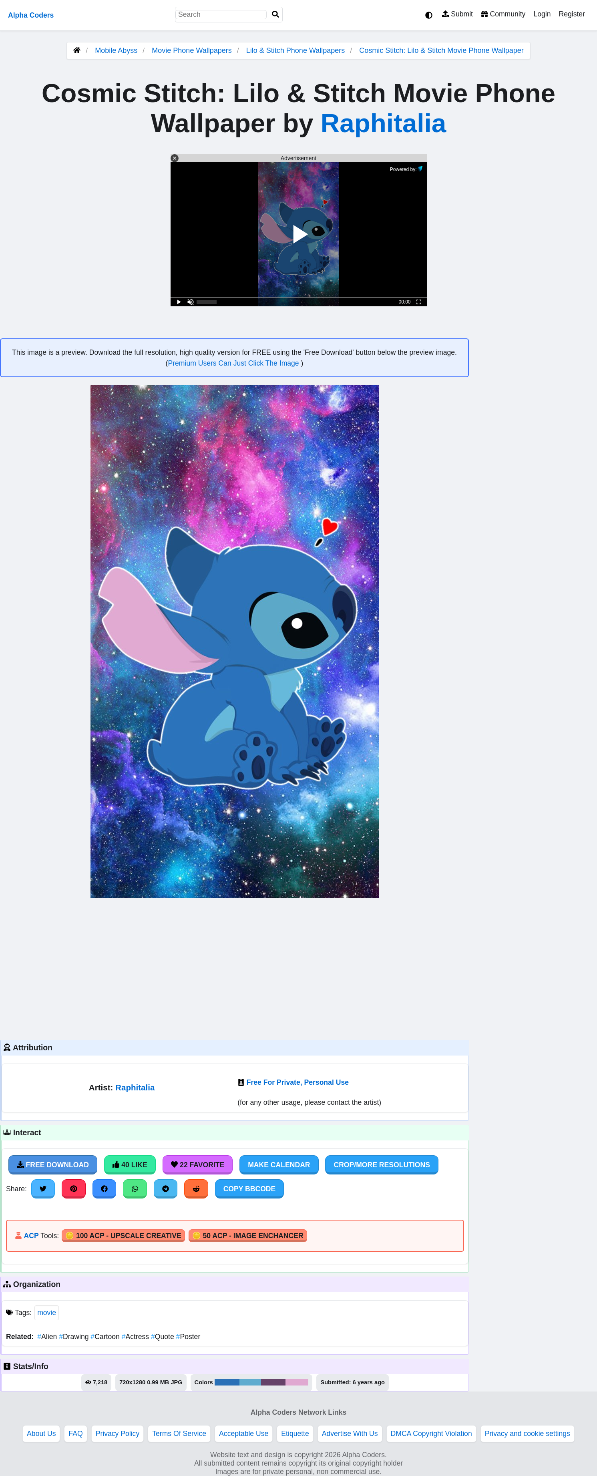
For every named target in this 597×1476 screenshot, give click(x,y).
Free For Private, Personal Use (298, 1082)
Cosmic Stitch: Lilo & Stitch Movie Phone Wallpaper (441, 50)
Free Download (53, 1165)
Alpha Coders (31, 15)
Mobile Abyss (116, 50)
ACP (31, 1236)
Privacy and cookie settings (527, 1434)
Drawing (74, 1337)
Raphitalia (383, 123)
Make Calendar (279, 1165)
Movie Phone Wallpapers (192, 50)
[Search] (275, 14)
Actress (136, 1337)
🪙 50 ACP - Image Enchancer (248, 1236)
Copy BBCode (249, 1189)
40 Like (130, 1165)
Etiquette (295, 1434)
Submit (457, 14)
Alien (48, 1337)
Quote (163, 1337)
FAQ (75, 1434)
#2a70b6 (227, 1382)
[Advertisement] (234, 968)
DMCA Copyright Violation (431, 1434)
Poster (188, 1337)
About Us (41, 1434)
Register (572, 14)
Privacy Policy (118, 1434)
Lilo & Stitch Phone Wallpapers (296, 50)
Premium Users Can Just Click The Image (234, 363)
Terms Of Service (179, 1434)
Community (503, 14)
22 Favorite (198, 1165)
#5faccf (250, 1382)
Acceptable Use (243, 1434)
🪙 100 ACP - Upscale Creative (123, 1236)
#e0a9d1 (297, 1382)
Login (542, 14)
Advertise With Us (350, 1434)
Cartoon (105, 1337)
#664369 (273, 1382)
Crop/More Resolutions (382, 1165)
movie (46, 1313)
